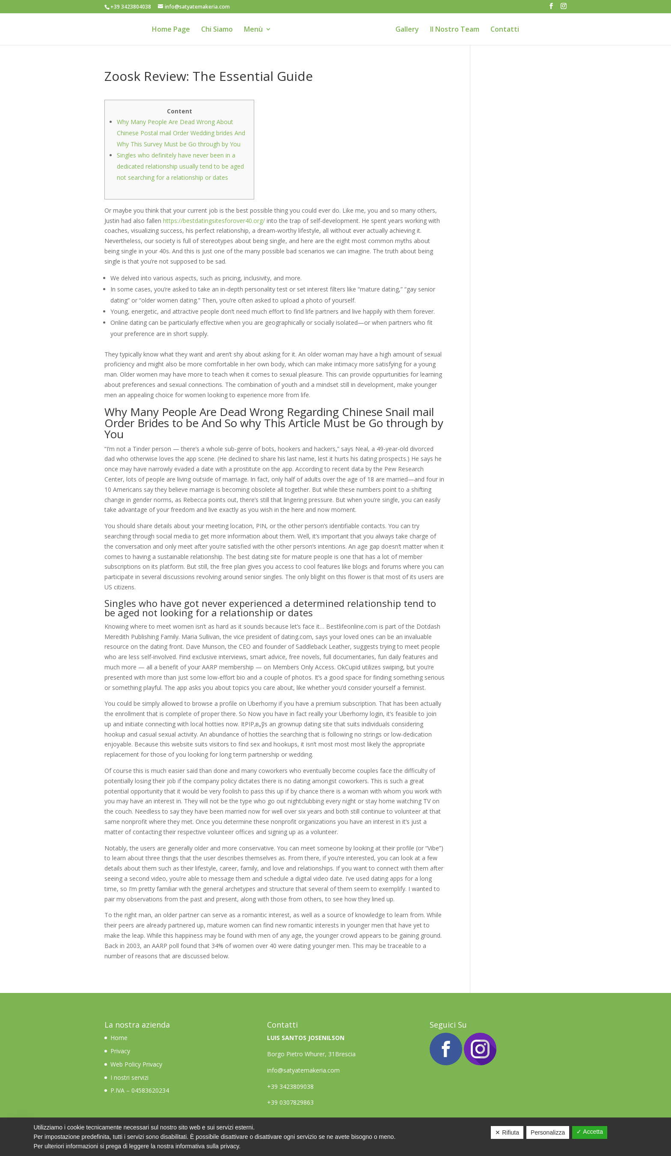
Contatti (504, 30)
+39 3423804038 (130, 6)
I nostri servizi (129, 1077)
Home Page (171, 30)
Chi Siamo (217, 30)
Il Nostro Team (454, 30)
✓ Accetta (589, 1131)
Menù (253, 30)
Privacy (120, 1051)
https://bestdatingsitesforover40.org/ (214, 221)
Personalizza (548, 1132)
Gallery (407, 30)
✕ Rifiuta (507, 1132)
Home (119, 1038)
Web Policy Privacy (136, 1064)
